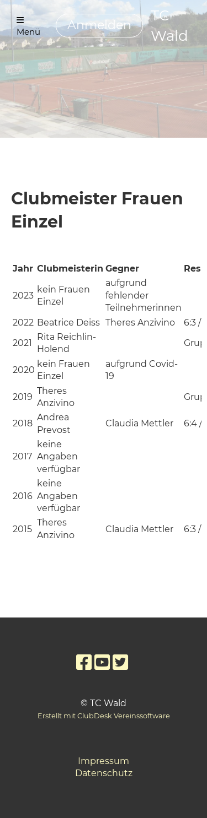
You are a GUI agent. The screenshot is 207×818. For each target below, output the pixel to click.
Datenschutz (103, 773)
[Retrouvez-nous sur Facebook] (84, 662)
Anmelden (99, 25)
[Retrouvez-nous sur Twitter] (120, 662)
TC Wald (169, 26)
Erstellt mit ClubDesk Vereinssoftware (104, 716)
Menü (28, 26)
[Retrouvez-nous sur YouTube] (102, 662)
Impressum (103, 761)
